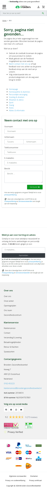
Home (4, 20)
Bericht (7, 168)
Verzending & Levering (13, 337)
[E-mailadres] (23, 249)
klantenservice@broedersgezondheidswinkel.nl (22, 388)
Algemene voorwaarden (17, 476)
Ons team (8, 310)
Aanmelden (23, 255)
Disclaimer (34, 476)
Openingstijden (10, 305)
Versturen (35, 187)
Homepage (13, 89)
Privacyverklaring (10, 201)
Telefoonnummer (11, 147)
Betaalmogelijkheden (12, 342)
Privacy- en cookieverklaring (15, 480)
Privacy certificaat (35, 480)
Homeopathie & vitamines (19, 92)
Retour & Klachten (11, 347)
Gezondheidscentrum (12, 315)
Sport (11, 102)
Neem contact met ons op (19, 64)
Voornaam (8, 126)
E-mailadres (9, 158)
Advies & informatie (17, 110)
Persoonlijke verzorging (18, 94)
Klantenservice (9, 328)
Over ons (7, 296)
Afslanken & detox (16, 100)
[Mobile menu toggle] (4, 7)
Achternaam (9, 137)
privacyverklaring (10, 195)
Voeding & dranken (16, 97)
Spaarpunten (9, 351)
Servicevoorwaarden (25, 201)
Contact (7, 333)
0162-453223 (9, 383)
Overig (11, 105)
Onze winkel (9, 301)
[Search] (20, 13)
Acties (11, 108)
